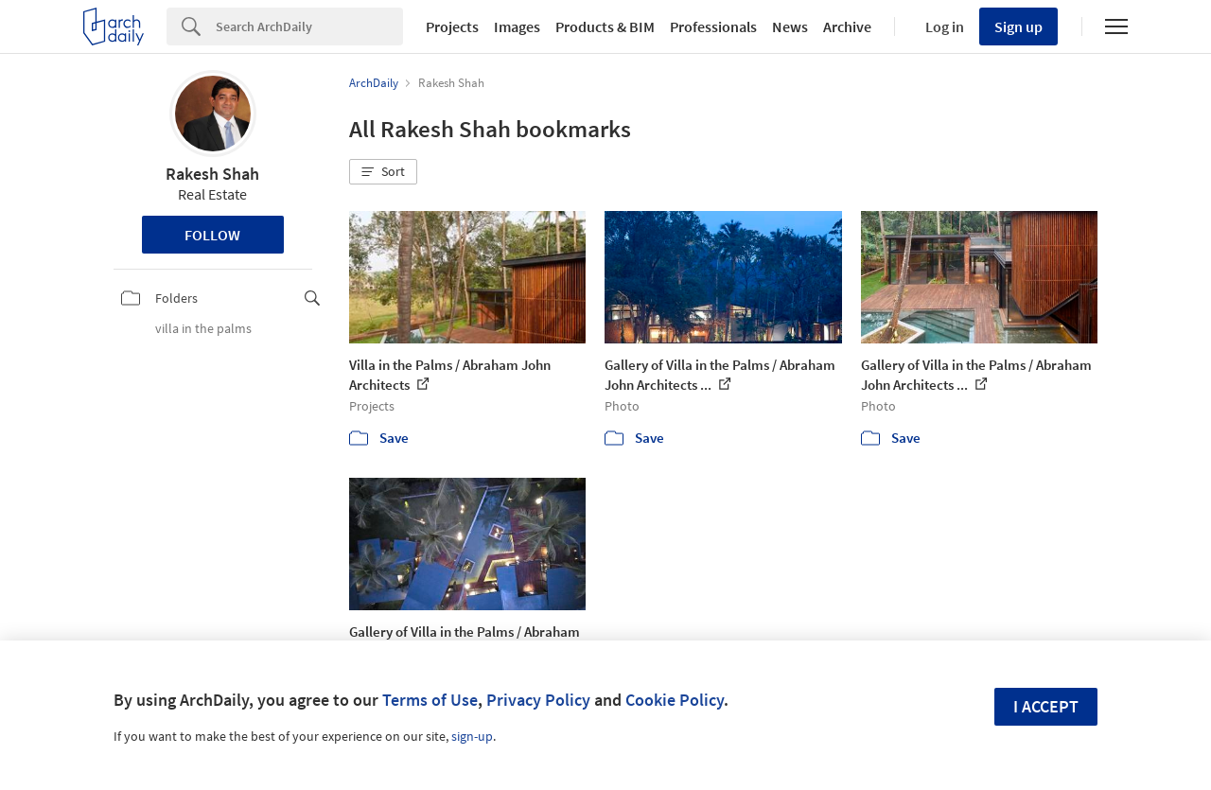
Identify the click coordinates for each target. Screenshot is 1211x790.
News (790, 26)
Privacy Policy (538, 700)
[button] (383, 172)
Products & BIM (605, 26)
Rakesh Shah (212, 173)
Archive (847, 26)
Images (517, 26)
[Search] (309, 26)
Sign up (1018, 26)
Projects (452, 26)
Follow (212, 234)
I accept (1046, 706)
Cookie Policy (674, 700)
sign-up (472, 736)
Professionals (713, 26)
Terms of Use (430, 700)
